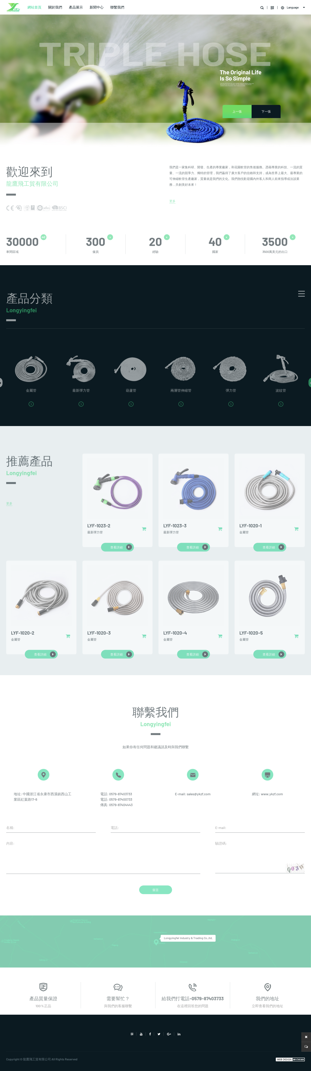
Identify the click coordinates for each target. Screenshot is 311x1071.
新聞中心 (97, 7)
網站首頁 (34, 7)
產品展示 (76, 7)
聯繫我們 (117, 7)
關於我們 (55, 7)
